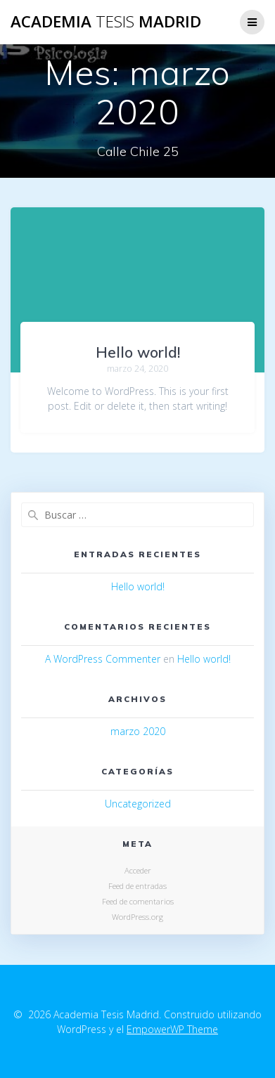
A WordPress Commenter (102, 658)
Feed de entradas (137, 886)
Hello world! (138, 352)
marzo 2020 (137, 731)
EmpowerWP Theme (172, 1029)
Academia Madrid (106, 22)
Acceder (137, 870)
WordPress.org (137, 916)
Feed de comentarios (138, 901)
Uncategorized (138, 803)
